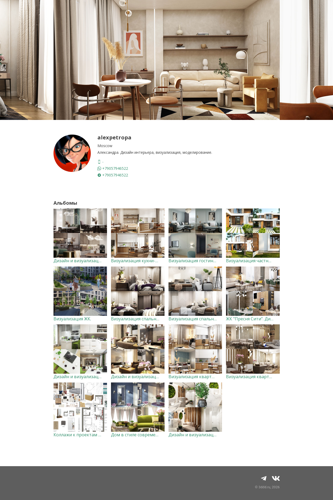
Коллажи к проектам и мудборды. (89, 435)
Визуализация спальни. (192, 319)
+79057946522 (112, 168)
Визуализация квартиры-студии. (202, 377)
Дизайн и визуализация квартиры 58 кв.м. (155, 377)
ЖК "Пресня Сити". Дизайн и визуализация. (270, 319)
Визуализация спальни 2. (137, 319)
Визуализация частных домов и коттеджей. (271, 261)
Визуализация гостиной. (193, 261)
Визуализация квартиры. (252, 377)
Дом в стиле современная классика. (148, 435)
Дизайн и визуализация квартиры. (90, 261)
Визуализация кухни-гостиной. (143, 261)
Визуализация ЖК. (72, 319)
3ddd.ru (264, 487)
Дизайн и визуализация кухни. (85, 377)
